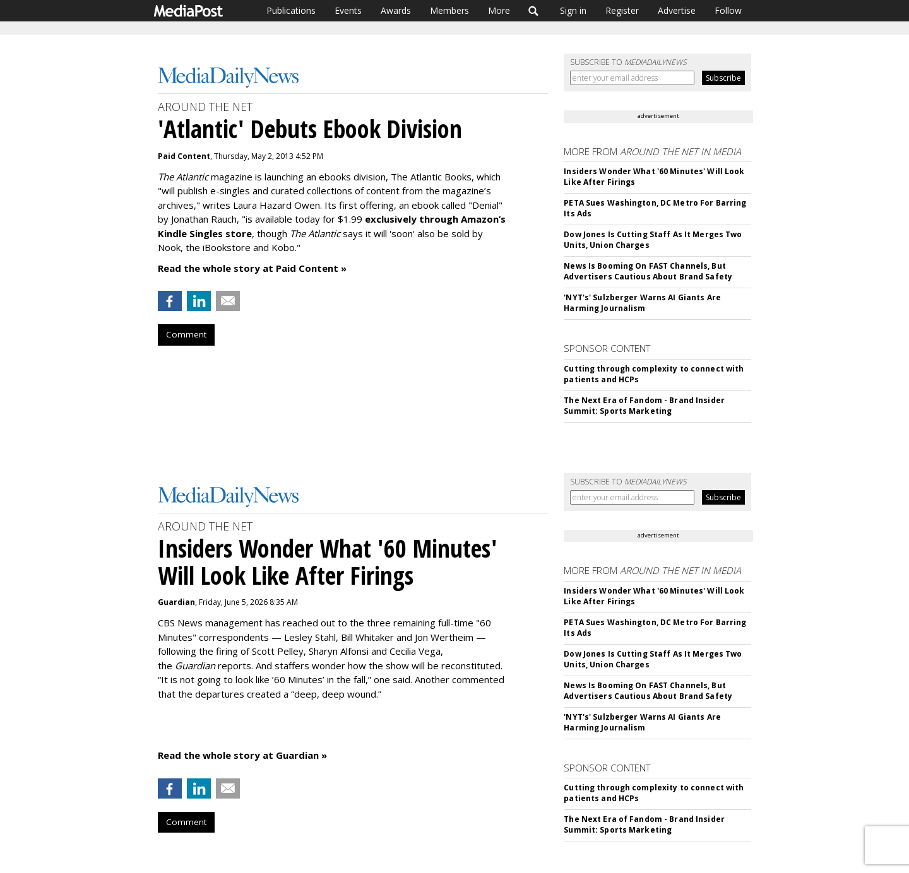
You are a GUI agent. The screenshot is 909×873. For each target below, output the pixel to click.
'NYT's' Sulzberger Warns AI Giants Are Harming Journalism (642, 302)
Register (622, 10)
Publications (291, 10)
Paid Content (184, 156)
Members (449, 10)
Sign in (573, 10)
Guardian (176, 602)
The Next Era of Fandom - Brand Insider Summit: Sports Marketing (644, 405)
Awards (396, 10)
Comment (186, 334)
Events (348, 10)
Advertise (677, 10)
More (499, 10)
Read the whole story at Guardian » (242, 755)
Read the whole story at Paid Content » (252, 268)
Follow (728, 10)
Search (534, 10)
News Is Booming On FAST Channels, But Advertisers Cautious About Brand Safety (648, 271)
